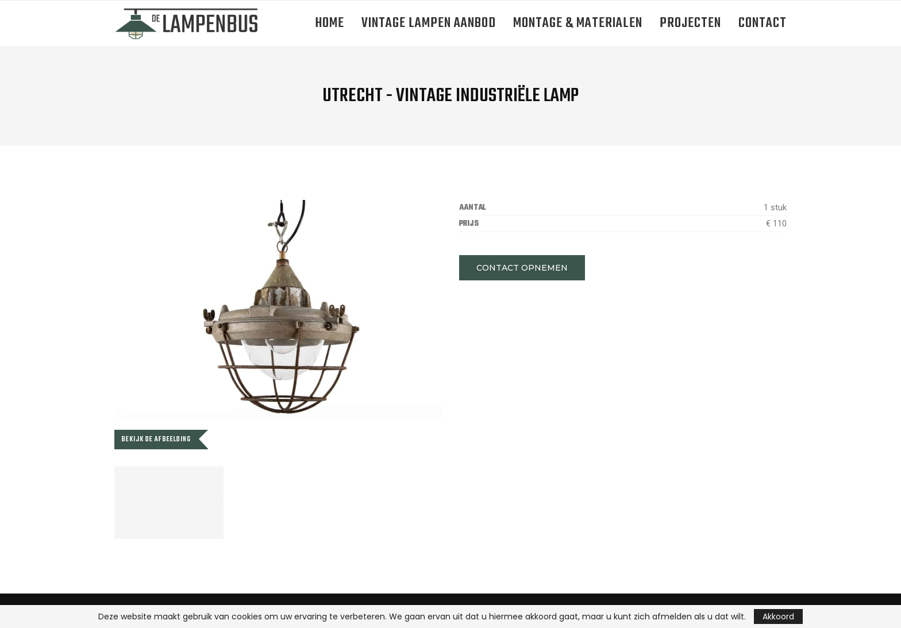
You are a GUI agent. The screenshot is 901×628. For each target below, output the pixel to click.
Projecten (690, 23)
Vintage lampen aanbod (428, 23)
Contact (762, 23)
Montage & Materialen (577, 23)
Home (329, 23)
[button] (522, 267)
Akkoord (778, 616)
